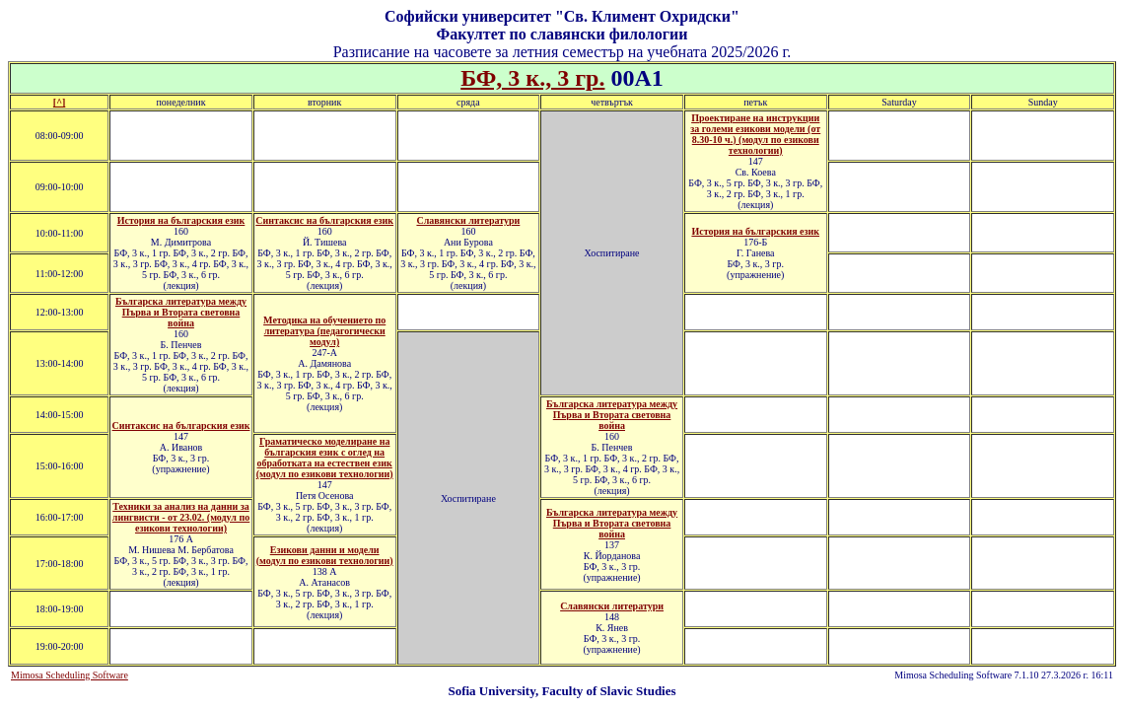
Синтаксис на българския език (324, 220)
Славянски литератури (468, 220)
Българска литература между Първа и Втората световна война (180, 312)
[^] (59, 102)
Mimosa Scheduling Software (69, 675)
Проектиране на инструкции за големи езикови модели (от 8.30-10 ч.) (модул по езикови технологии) (755, 134)
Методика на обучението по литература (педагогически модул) (324, 331)
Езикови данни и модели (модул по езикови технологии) (324, 555)
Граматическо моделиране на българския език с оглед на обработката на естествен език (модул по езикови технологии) (324, 457)
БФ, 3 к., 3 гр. (532, 78)
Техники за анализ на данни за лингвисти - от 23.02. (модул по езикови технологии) (180, 517)
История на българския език (181, 220)
